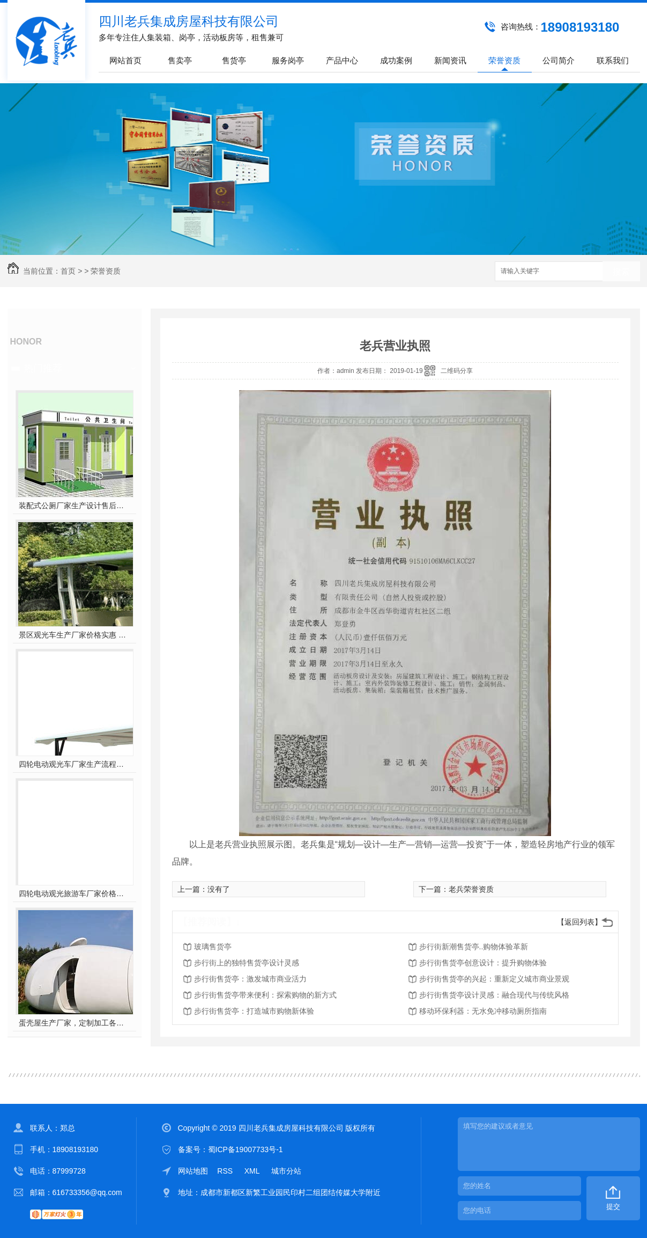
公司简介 (558, 60)
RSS (226, 1171)
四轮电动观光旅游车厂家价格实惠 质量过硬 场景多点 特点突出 (74, 893)
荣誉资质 (504, 60)
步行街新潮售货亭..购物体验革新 (474, 946)
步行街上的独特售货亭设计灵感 (246, 962)
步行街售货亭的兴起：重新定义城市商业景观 (494, 979)
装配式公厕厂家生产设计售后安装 (74, 505)
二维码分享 (457, 371)
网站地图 (193, 1171)
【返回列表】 (579, 922)
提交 (613, 1207)
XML (253, 1171)
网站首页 (125, 60)
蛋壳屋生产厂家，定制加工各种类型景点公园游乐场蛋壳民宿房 (74, 1023)
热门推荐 (43, 368)
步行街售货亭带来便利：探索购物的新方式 (265, 995)
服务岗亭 (288, 60)
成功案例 (396, 60)
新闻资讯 (450, 60)
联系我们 (613, 60)
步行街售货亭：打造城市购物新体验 (254, 1011)
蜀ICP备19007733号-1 (245, 1149)
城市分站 (286, 1171)
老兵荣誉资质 (471, 889)
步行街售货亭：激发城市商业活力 (250, 979)
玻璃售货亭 (213, 946)
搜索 (621, 271)
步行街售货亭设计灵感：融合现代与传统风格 (494, 995)
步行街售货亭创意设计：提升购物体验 (483, 962)
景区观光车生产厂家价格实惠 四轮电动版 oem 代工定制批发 (74, 635)
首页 (68, 271)
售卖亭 (180, 60)
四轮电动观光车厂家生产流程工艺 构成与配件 (74, 764)
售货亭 (234, 60)
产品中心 (342, 60)
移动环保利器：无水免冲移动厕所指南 (483, 1011)
